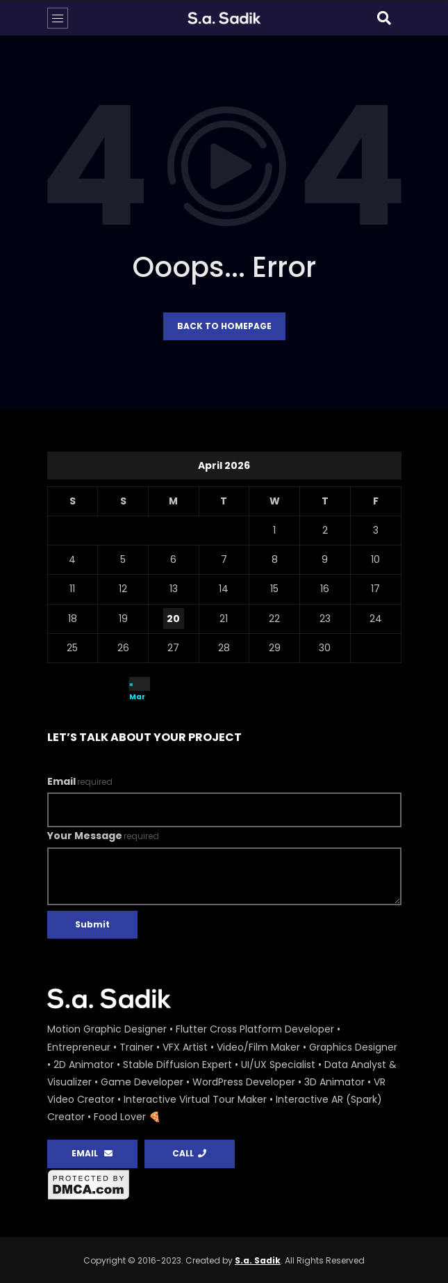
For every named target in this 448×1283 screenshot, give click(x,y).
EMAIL (92, 1153)
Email (80, 781)
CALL (189, 1153)
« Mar (137, 685)
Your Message (103, 836)
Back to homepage (224, 326)
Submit (92, 924)
